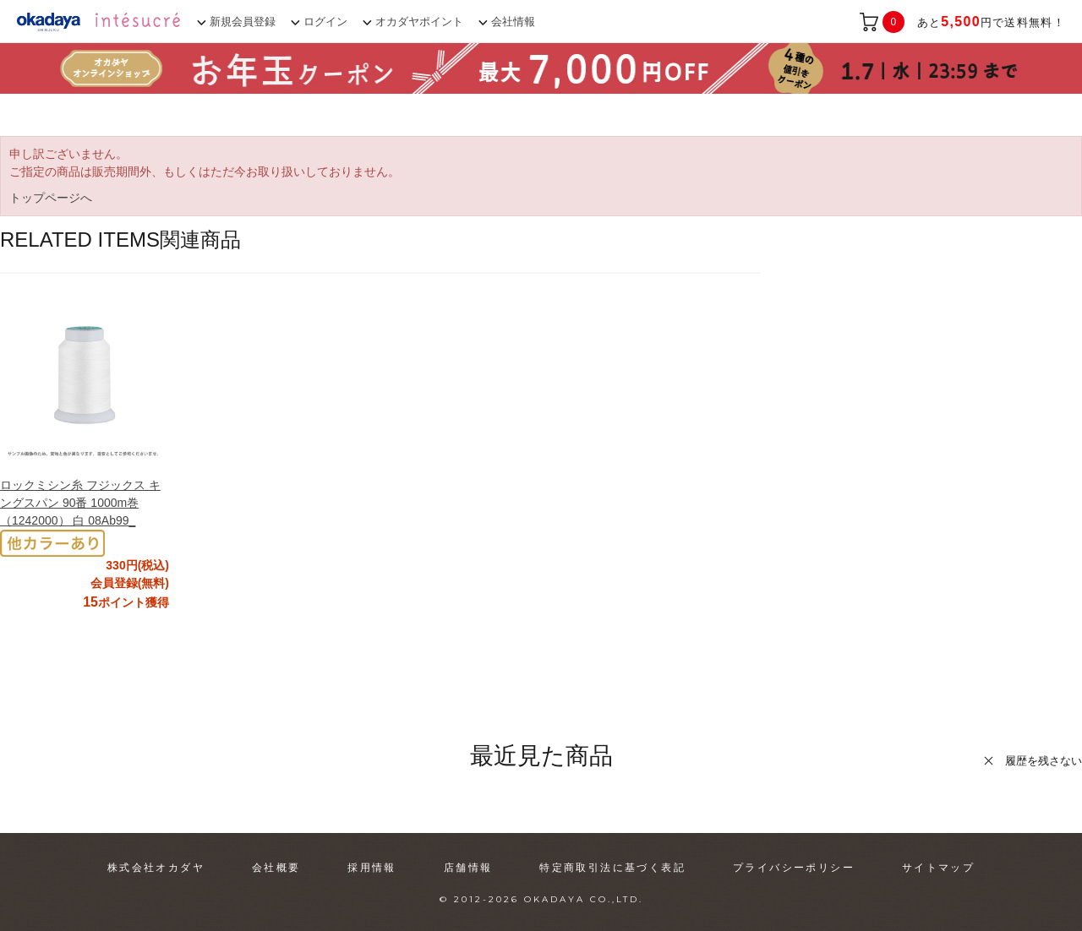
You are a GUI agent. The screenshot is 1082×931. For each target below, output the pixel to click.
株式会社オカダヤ (156, 868)
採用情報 (371, 868)
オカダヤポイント (419, 21)
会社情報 (513, 21)
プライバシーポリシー (794, 868)
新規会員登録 (243, 21)
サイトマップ (938, 868)
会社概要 (276, 868)
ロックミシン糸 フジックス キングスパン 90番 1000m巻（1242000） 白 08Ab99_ (80, 502)
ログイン (325, 21)
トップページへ (50, 197)
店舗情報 (468, 868)
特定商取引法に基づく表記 (612, 868)
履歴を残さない (1043, 760)
